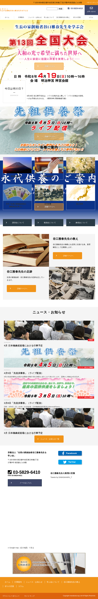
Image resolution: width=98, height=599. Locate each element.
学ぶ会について (49, 17)
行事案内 (21, 17)
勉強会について (50, 223)
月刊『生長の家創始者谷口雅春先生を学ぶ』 (16, 205)
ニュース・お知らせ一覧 (49, 439)
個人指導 (79, 204)
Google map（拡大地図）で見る (21, 548)
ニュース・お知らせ (35, 17)
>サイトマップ (92, 3)
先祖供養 (79, 176)
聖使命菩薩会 (16, 176)
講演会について (18, 223)
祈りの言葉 (77, 17)
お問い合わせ (91, 11)
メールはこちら (26, 483)
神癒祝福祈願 (48, 176)
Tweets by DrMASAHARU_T (61, 477)
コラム (91, 17)
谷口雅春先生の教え (63, 17)
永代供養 (47, 204)
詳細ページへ (50, 66)
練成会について (82, 223)
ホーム (7, 17)
